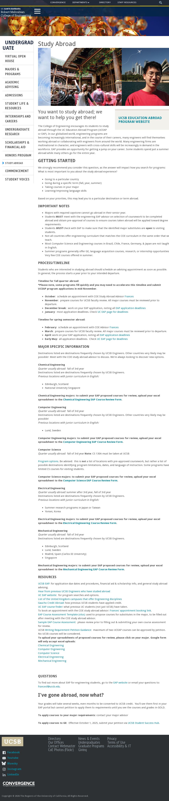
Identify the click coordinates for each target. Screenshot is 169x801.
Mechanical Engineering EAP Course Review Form (93, 569)
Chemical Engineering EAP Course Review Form (92, 399)
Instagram (14, 769)
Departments (80, 3)
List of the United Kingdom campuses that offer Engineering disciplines (80, 599)
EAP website (120, 682)
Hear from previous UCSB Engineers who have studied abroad (74, 591)
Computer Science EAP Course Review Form (90, 480)
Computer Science (48, 653)
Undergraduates (89, 742)
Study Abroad (16, 163)
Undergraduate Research (17, 131)
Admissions (14, 95)
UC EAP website (47, 595)
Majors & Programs (13, 71)
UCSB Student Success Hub (143, 722)
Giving (82, 749)
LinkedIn (13, 774)
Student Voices (17, 180)
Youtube (12, 757)
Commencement (17, 172)
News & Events (89, 738)
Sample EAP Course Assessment (56, 622)
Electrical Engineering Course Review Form (89, 523)
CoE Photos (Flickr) (61, 749)
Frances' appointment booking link (130, 610)
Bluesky (12, 763)
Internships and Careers (18, 118)
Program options (48, 461)
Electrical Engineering (51, 656)
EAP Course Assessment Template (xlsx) (61, 614)
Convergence (58, 2)
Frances (129, 296)
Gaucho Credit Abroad (51, 602)
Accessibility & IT (119, 745)
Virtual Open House (15, 58)
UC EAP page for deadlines (113, 311)
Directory (105, 2)
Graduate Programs (91, 745)
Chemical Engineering (51, 645)
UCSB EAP (44, 583)
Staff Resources (126, 2)
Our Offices (56, 742)
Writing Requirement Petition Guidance (68, 630)
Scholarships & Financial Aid (17, 144)
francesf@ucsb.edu (49, 686)
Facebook (13, 752)
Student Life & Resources (17, 105)
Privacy (112, 738)
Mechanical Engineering (52, 660)
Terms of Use (116, 742)
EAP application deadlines (131, 308)
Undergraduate (18, 45)
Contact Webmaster (61, 745)
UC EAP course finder (50, 606)
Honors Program (18, 155)
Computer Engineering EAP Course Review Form (93, 441)
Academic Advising (12, 84)
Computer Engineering (51, 649)
